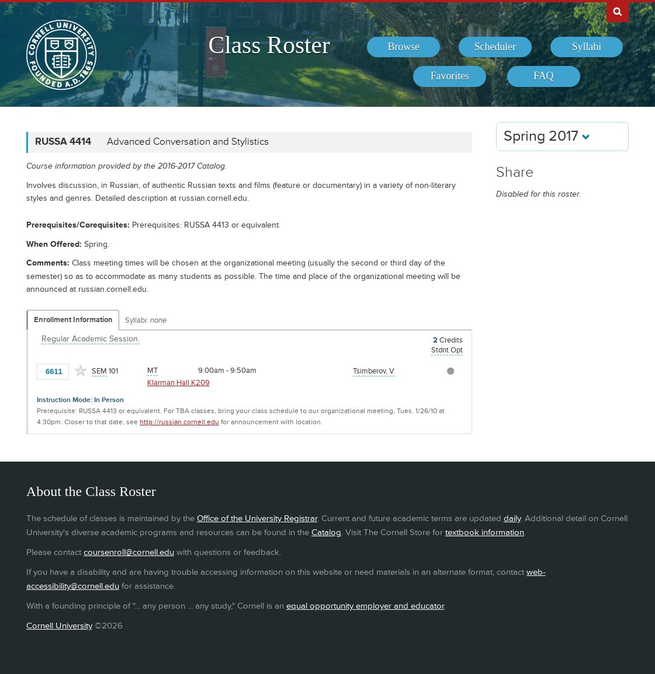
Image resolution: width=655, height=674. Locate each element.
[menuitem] (403, 47)
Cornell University (59, 625)
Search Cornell (618, 11)
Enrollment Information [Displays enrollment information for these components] (73, 319)
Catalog (326, 532)
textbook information (484, 532)
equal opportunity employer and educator (365, 606)
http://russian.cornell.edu (179, 422)
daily (512, 518)
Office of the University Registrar (257, 518)
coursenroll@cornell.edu (129, 552)
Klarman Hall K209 (178, 382)
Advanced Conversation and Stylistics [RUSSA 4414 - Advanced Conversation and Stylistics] (188, 142)
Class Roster (269, 45)
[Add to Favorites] (80, 370)
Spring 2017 (547, 136)
